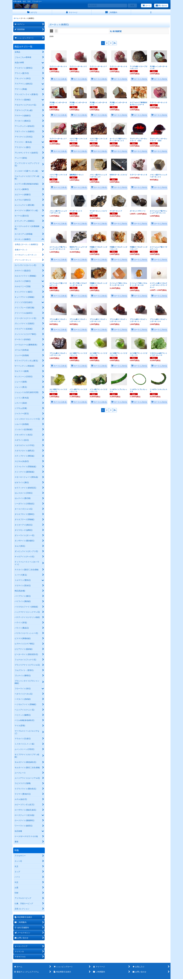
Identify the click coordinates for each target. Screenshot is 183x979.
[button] (150, 12)
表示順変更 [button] (116, 31)
